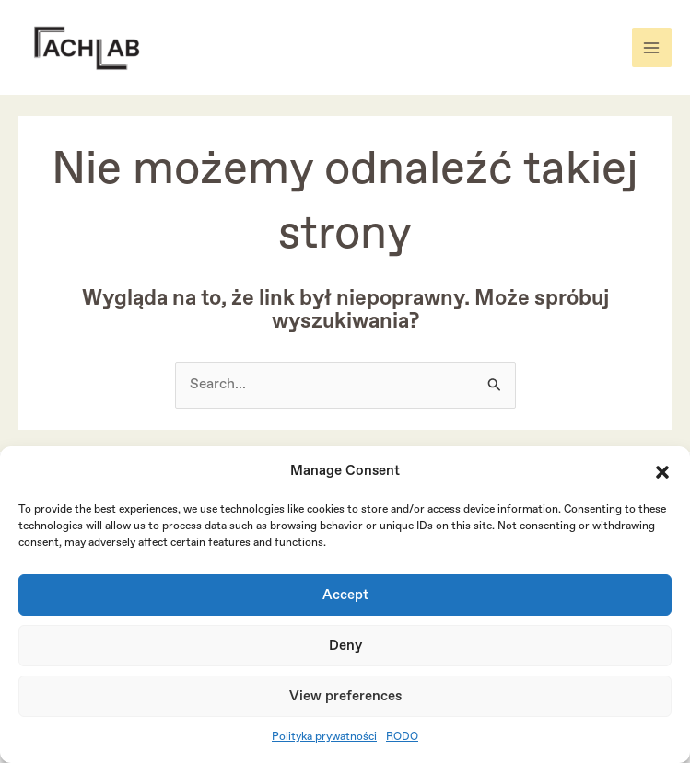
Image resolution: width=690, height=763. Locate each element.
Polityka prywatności (324, 737)
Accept (345, 595)
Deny (345, 646)
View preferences (345, 697)
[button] (662, 472)
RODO (402, 737)
